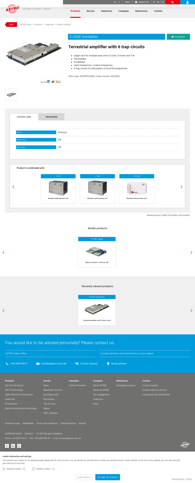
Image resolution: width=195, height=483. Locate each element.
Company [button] (123, 11)
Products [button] (75, 11)
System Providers (77, 412)
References (141, 11)
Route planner (124, 390)
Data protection (68, 450)
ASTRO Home (30, 25)
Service (47, 408)
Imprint (82, 450)
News (46, 412)
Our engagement (101, 421)
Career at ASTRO (101, 417)
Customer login (12, 450)
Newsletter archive (52, 417)
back (12, 25)
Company (98, 408)
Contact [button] (158, 11)
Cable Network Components (19, 421)
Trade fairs (98, 426)
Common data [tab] (24, 119)
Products (44, 25)
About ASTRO (99, 412)
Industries (74, 408)
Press (95, 430)
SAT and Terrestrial (14, 412)
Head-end (56, 25)
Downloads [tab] (51, 119)
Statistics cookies (41, 469)
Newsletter (28, 450)
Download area (50, 421)
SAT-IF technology (14, 417)
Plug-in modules (72, 25)
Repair (46, 435)
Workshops (49, 426)
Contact (146, 408)
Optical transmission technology (21, 435)
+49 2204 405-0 (20, 390)
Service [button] (91, 11)
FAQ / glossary (50, 440)
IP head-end (11, 430)
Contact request (93, 390)
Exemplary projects (125, 412)
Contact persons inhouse (154, 417)
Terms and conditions (47, 450)
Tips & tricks (49, 430)
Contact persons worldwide (156, 421)
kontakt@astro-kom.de (56, 390)
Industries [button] (106, 11)
